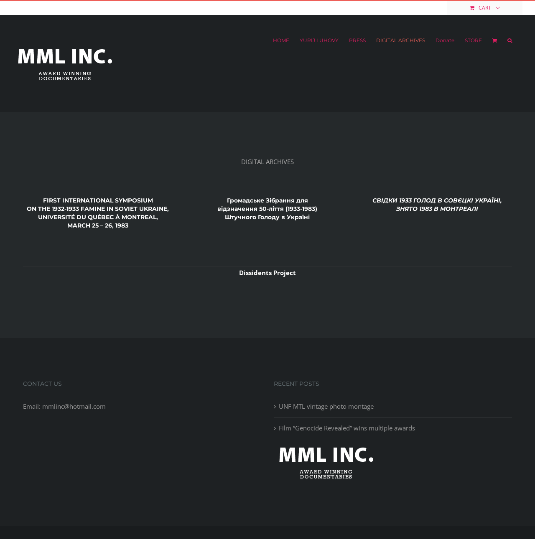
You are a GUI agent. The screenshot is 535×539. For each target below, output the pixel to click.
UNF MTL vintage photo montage (326, 406)
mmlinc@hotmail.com (76, 7)
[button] (509, 40)
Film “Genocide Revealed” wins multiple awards (347, 428)
